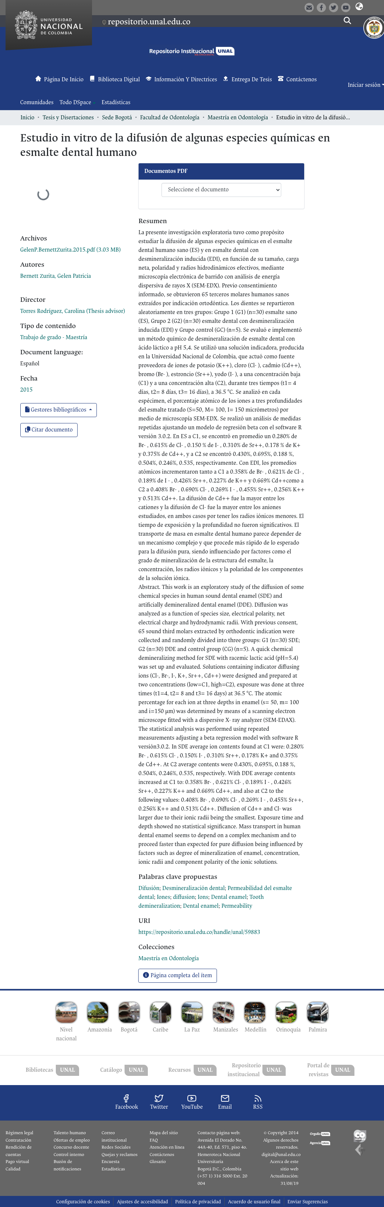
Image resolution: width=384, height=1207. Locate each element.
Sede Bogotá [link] (117, 117)
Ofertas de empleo (72, 1140)
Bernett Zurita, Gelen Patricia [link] (55, 276)
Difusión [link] (148, 888)
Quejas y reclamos (119, 1154)
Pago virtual (17, 1162)
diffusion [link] (184, 897)
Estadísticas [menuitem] (116, 102)
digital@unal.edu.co (281, 1154)
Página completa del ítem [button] (177, 975)
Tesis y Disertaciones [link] (68, 117)
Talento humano (70, 1133)
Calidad (13, 1169)
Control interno (69, 1154)
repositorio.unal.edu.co (149, 22)
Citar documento (49, 429)
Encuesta (111, 1162)
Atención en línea (167, 1147)
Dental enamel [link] (229, 897)
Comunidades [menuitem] (37, 102)
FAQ (154, 1140)
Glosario (158, 1162)
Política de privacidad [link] (198, 1202)
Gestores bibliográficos (56, 409)
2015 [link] (26, 389)
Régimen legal (19, 1133)
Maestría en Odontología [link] (238, 117)
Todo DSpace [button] (75, 102)
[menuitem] (78, 102)
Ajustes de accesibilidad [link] (142, 1202)
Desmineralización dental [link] (193, 888)
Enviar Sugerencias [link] (308, 1202)
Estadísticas (113, 1169)
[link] (70, 249)
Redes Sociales (116, 1147)
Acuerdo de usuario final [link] (254, 1202)
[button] (359, 7)
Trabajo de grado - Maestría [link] (54, 337)
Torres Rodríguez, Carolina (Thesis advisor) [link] (72, 311)
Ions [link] (203, 897)
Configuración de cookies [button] (83, 1202)
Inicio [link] (28, 117)
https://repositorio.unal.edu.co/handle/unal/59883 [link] (199, 932)
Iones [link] (163, 897)
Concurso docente (71, 1147)
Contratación (18, 1140)
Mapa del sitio (164, 1133)
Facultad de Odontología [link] (170, 117)
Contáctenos (162, 1154)
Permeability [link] (236, 906)
